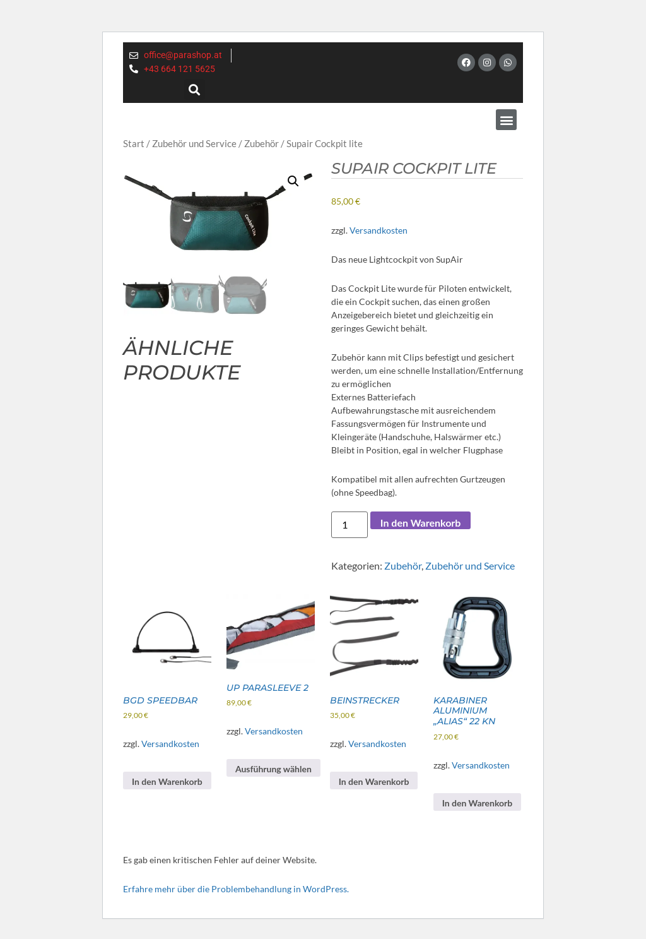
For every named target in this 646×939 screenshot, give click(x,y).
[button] (194, 89)
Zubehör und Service (194, 143)
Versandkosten (378, 230)
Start (133, 143)
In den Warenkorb (420, 523)
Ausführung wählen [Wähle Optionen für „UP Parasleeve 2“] (273, 768)
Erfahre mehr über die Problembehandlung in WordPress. (236, 888)
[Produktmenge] (349, 524)
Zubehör (261, 143)
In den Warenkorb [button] (167, 781)
